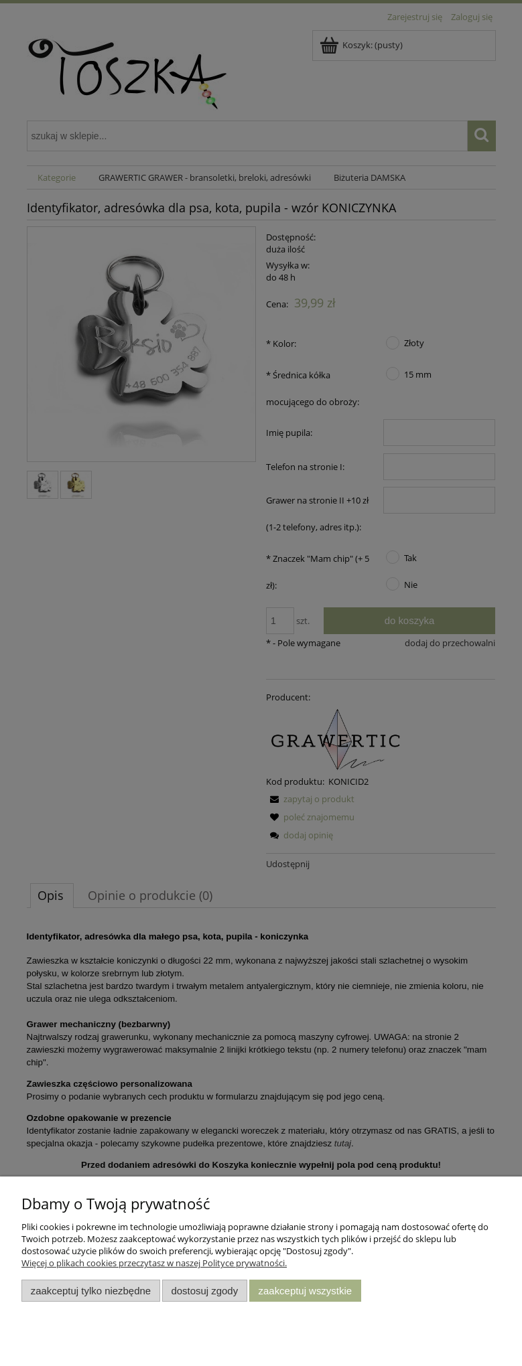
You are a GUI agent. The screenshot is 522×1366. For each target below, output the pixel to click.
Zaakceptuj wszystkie (305, 1290)
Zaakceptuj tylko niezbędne (91, 1290)
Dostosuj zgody (204, 1290)
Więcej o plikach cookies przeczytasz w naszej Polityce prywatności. (154, 1263)
